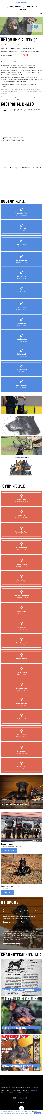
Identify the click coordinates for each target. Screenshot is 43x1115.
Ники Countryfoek (21, 627)
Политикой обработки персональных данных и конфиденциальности (17, 1113)
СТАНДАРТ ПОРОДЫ (21, 424)
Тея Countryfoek (21, 719)
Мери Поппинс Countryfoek (21, 596)
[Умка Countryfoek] (21, 731)
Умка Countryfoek (21, 735)
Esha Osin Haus (21, 500)
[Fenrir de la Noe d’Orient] (21, 209)
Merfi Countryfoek (21, 245)
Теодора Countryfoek (21, 703)
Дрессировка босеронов (21, 445)
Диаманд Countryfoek (21, 260)
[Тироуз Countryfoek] (21, 684)
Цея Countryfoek (21, 751)
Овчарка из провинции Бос (14, 804)
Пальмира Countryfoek (21, 659)
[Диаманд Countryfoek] (21, 257)
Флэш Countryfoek (21, 339)
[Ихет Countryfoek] (21, 576)
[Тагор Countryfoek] (21, 288)
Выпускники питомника (10, 886)
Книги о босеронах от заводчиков (16, 1027)
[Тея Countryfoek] (21, 715)
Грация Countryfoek (21, 564)
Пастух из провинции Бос (13, 922)
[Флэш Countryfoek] (21, 335)
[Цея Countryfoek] (21, 747)
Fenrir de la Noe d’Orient (21, 213)
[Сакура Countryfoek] (21, 669)
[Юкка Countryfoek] (21, 763)
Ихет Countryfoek (21, 580)
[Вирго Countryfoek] (21, 544)
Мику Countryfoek (21, 611)
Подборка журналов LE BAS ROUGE (17, 1065)
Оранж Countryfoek (21, 643)
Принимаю (37, 1113)
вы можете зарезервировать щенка (11, 846)
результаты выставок (21, 404)
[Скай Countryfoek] (21, 304)
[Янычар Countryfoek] (21, 382)
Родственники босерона (13, 943)
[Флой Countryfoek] (21, 320)
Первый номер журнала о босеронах (18, 989)
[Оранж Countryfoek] (21, 639)
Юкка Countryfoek (21, 767)
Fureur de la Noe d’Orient (21, 229)
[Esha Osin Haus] (21, 496)
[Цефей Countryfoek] (21, 366)
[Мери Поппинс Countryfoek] (21, 592)
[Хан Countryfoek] (21, 350)
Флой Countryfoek (22, 323)
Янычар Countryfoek (21, 385)
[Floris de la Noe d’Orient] (21, 528)
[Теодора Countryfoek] (21, 699)
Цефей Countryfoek (21, 370)
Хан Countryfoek (21, 354)
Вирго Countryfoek (21, 548)
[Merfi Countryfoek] (21, 241)
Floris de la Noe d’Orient (21, 532)
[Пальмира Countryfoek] (21, 655)
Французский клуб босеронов (21, 465)
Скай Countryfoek (21, 307)
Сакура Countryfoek (21, 672)
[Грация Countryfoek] (21, 560)
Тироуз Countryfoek (21, 688)
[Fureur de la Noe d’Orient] (21, 225)
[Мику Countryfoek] (21, 608)
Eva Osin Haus (21, 515)
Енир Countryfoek (21, 276)
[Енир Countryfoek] (21, 272)
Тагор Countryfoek (21, 292)
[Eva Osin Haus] (21, 512)
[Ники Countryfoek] (21, 623)
